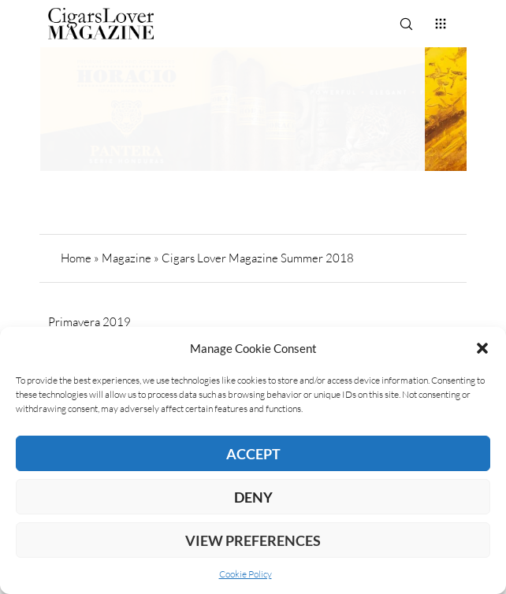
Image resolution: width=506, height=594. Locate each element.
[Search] (406, 23)
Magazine (126, 258)
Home (76, 258)
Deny (253, 497)
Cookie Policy (245, 574)
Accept (253, 453)
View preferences (253, 540)
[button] (482, 348)
